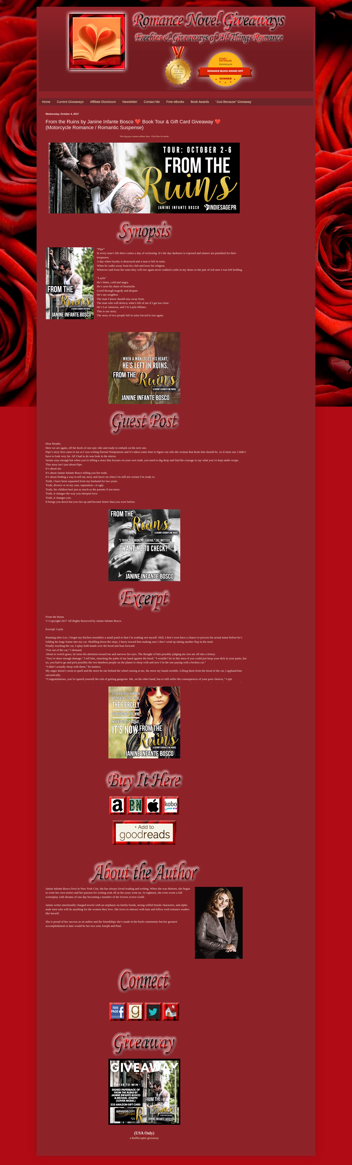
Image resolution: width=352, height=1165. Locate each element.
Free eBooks (175, 102)
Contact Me (152, 102)
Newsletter (129, 102)
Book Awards (200, 102)
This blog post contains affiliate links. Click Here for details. (144, 136)
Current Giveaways (70, 102)
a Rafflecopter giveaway (144, 1138)
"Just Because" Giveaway (233, 102)
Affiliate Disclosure (103, 102)
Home (46, 102)
